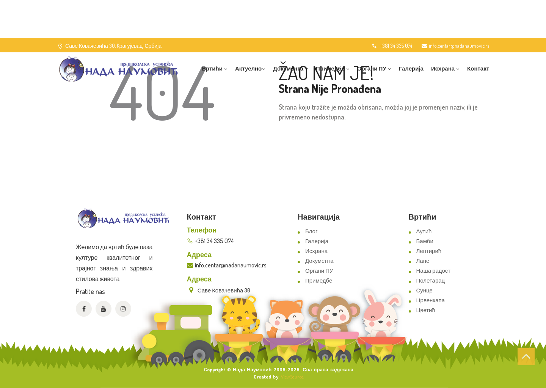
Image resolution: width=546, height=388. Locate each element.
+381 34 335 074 (391, 45)
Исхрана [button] (445, 68)
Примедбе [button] (333, 68)
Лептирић (429, 250)
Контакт (478, 68)
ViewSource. (292, 377)
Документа (319, 260)
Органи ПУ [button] (374, 68)
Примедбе (318, 280)
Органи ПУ (319, 270)
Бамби (424, 241)
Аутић (424, 231)
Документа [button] (290, 68)
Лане (423, 260)
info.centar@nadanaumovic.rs (455, 45)
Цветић (425, 310)
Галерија (411, 68)
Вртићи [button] (215, 68)
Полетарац (430, 280)
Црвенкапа (430, 300)
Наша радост (433, 270)
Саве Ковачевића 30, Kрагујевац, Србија (113, 45)
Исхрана (316, 250)
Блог (311, 231)
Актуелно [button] (250, 68)
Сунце (424, 290)
